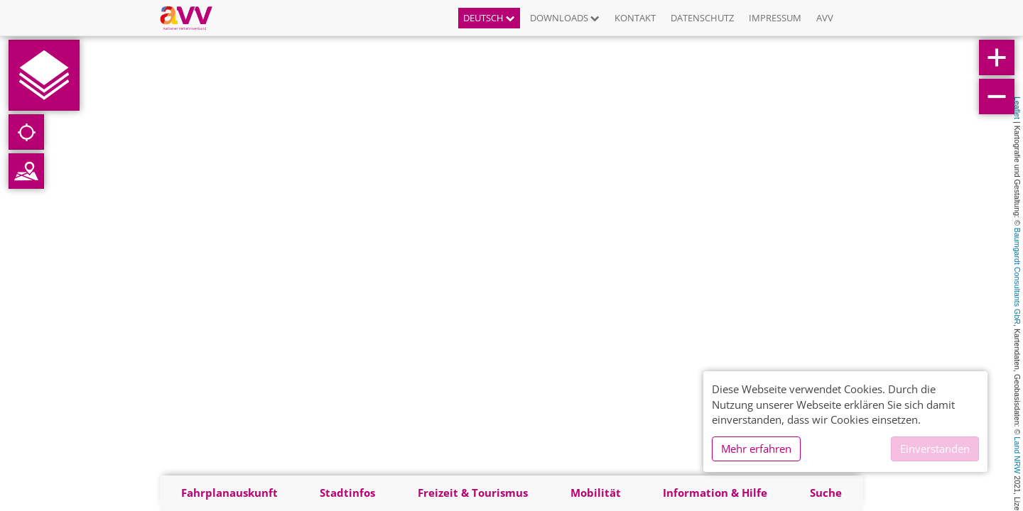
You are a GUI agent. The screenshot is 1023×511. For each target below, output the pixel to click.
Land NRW (1017, 454)
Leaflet (1017, 108)
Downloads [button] (565, 17)
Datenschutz (702, 17)
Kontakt (635, 17)
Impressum (775, 17)
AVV (824, 17)
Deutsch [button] (489, 17)
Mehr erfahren (756, 448)
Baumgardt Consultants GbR (1017, 276)
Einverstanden (935, 448)
